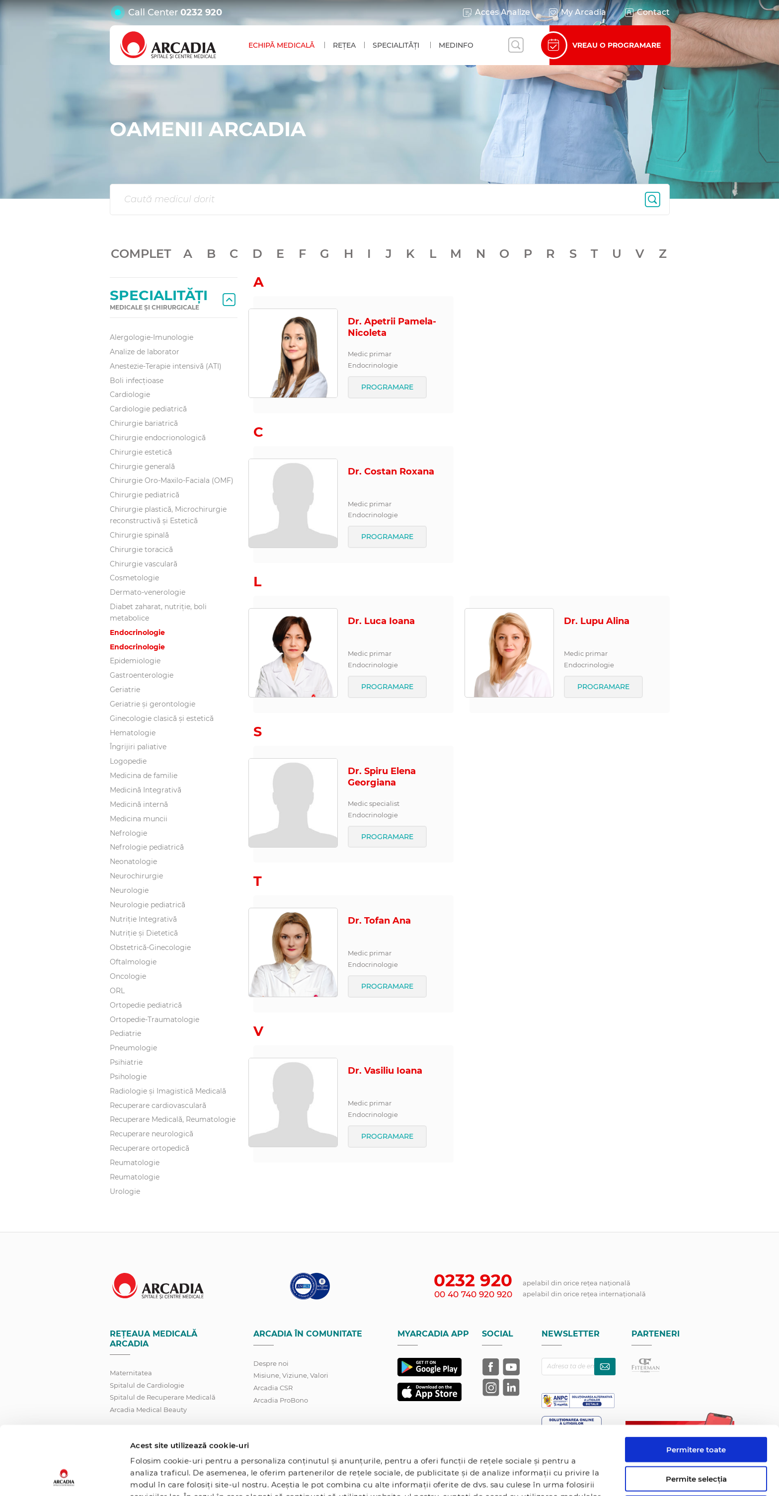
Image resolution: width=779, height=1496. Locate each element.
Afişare (513, 1476)
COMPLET (141, 253)
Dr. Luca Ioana (381, 621)
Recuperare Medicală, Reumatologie (172, 1119)
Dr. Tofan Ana (379, 920)
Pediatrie (125, 1033)
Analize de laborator (144, 351)
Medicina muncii (138, 818)
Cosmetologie (134, 577)
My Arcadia (576, 12)
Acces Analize (496, 12)
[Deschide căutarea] (516, 45)
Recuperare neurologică (151, 1133)
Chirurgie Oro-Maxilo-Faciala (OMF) (172, 480)
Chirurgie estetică (141, 452)
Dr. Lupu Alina (596, 621)
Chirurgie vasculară (143, 563)
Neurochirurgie (136, 875)
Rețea (344, 45)
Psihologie (128, 1076)
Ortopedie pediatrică (146, 1005)
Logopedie (128, 761)
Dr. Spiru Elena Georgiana (382, 777)
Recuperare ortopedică (149, 1148)
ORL (117, 990)
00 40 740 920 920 (473, 1294)
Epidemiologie (135, 660)
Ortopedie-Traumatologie (154, 1019)
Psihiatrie (126, 1062)
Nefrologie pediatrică (147, 847)
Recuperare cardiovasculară (158, 1105)
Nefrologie (128, 833)
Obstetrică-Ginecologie (150, 947)
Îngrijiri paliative (138, 746)
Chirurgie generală (142, 466)
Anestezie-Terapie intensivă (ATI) (166, 366)
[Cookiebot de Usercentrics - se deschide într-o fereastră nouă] (64, 1476)
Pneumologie (133, 1047)
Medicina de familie (143, 775)
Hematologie (133, 732)
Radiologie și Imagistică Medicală (168, 1091)
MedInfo (456, 45)
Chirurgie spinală (139, 535)
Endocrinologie (137, 632)
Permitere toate (696, 1385)
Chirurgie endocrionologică (158, 437)
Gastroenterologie (141, 675)
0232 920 (201, 12)
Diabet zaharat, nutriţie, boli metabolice (158, 612)
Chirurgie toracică (141, 549)
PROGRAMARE (387, 387)
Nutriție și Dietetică (144, 933)
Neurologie (129, 890)
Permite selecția (696, 1414)
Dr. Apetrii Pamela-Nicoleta (392, 327)
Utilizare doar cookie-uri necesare (696, 1448)
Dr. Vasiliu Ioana (385, 1070)
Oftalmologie (133, 961)
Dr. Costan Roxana (391, 471)
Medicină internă (139, 804)
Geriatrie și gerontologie (152, 704)
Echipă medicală (281, 45)
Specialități (396, 45)
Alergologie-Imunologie (151, 337)
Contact (646, 12)
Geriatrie (125, 689)
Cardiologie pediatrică (148, 408)
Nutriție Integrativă (143, 919)
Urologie (125, 1191)
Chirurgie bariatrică (144, 423)
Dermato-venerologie (147, 592)
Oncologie (128, 976)
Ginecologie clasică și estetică (162, 718)
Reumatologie (134, 1162)
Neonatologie (133, 861)
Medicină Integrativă (145, 790)
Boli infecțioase (136, 380)
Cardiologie (130, 394)
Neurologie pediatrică (147, 904)
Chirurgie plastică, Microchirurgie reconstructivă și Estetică (168, 515)
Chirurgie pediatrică (144, 494)
